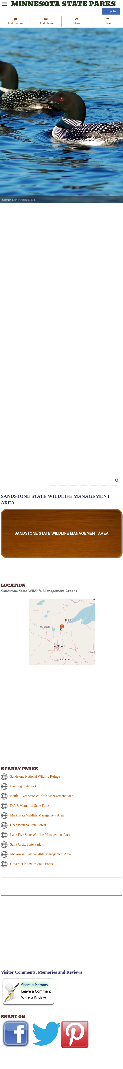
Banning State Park (23, 786)
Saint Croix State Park (25, 844)
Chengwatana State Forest (28, 825)
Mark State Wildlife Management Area (37, 815)
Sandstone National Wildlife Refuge (35, 776)
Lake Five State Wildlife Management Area (40, 835)
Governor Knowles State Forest (32, 864)
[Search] (84, 480)
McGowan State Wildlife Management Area (40, 854)
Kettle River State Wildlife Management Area (41, 796)
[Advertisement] (38, 935)
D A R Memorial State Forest (30, 805)
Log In (111, 11)
